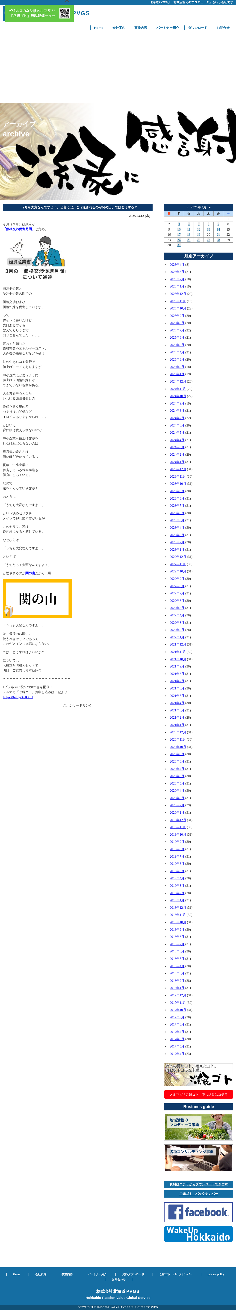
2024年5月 (177, 432)
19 (198, 234)
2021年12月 (178, 644)
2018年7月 (177, 944)
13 (208, 229)
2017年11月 (178, 1002)
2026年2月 (177, 279)
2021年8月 (177, 674)
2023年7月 (177, 505)
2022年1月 (177, 637)
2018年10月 (178, 922)
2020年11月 (178, 739)
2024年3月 (177, 447)
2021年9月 (177, 666)
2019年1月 (177, 900)
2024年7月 (177, 418)
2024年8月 (177, 410)
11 (188, 229)
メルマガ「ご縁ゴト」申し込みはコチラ (199, 1094)
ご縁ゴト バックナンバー (198, 1194)
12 (198, 229)
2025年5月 (177, 345)
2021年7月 (177, 681)
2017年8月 (177, 1024)
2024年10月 (178, 396)
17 (178, 234)
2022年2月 (177, 630)
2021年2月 (177, 717)
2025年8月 (177, 323)
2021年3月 (177, 710)
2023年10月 (178, 483)
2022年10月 (178, 571)
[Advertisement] (118, 68)
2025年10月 (178, 308)
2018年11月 (178, 915)
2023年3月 (177, 535)
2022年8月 (177, 586)
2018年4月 (177, 966)
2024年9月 (177, 403)
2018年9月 (177, 929)
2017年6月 (177, 1039)
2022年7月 (177, 593)
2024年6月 (177, 425)
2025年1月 (177, 374)
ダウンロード (197, 28)
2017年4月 (177, 1054)
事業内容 (140, 28)
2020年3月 (177, 798)
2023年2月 (177, 542)
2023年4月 (177, 527)
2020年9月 (177, 754)
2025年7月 (177, 330)
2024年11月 (178, 389)
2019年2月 (177, 893)
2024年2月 (177, 454)
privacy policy (216, 1274)
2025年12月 (178, 294)
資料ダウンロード (133, 1274)
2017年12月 (178, 995)
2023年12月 (178, 469)
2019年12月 (178, 820)
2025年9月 (177, 316)
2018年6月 (177, 951)
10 (178, 229)
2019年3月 (177, 885)
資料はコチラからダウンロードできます (199, 1184)
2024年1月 (177, 462)
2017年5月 (177, 1046)
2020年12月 (178, 732)
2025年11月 (178, 301)
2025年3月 (177, 359)
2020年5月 (177, 783)
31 (178, 245)
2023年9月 (177, 491)
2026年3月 (177, 272)
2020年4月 (177, 790)
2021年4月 (177, 703)
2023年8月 (177, 498)
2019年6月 (177, 863)
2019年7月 (177, 856)
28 (218, 240)
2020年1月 (177, 812)
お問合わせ (119, 1279)
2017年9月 (177, 1017)
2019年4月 (177, 878)
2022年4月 (177, 615)
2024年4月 (177, 440)
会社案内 (118, 28)
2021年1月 (177, 725)
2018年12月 (178, 907)
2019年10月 (178, 834)
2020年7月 (177, 769)
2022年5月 (177, 608)
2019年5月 (177, 871)
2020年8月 (177, 761)
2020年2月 (177, 805)
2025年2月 (177, 367)
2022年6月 (177, 600)
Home (98, 28)
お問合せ (223, 28)
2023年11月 (178, 476)
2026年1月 (177, 286)
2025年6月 (177, 337)
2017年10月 (178, 1010)
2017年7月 (177, 1032)
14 (218, 229)
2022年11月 (178, 564)
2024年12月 (178, 381)
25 (188, 240)
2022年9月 (177, 579)
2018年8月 (177, 937)
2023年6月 (177, 513)
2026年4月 (177, 264)
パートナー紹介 (167, 28)
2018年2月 (177, 980)
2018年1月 (177, 988)
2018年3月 (177, 973)
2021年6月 (177, 688)
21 (218, 234)
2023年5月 (177, 520)
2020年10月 (178, 747)
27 (208, 240)
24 (178, 240)
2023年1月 (177, 549)
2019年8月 (177, 849)
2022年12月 (178, 557)
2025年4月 (177, 352)
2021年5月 (177, 696)
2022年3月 (177, 622)
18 (188, 234)
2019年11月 (178, 827)
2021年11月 (178, 652)
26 (198, 240)
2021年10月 (178, 659)
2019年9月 (177, 841)
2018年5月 (177, 959)
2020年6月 (177, 776)
